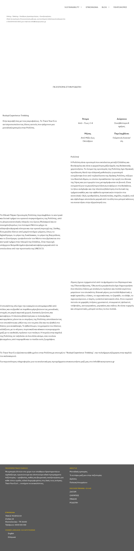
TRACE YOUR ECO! (13, 516)
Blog (107, 7)
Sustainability (74, 7)
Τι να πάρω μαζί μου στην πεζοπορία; (86, 475)
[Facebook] (107, 33)
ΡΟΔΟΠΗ (74, 502)
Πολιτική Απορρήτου (78, 482)
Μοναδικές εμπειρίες (78, 471)
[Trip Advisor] (120, 75)
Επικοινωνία (92, 7)
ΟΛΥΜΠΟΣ (74, 495)
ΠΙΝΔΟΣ (73, 499)
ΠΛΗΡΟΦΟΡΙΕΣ (120, 7)
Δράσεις (73, 478)
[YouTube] (98, 75)
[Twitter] (107, 54)
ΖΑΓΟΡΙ (73, 491)
